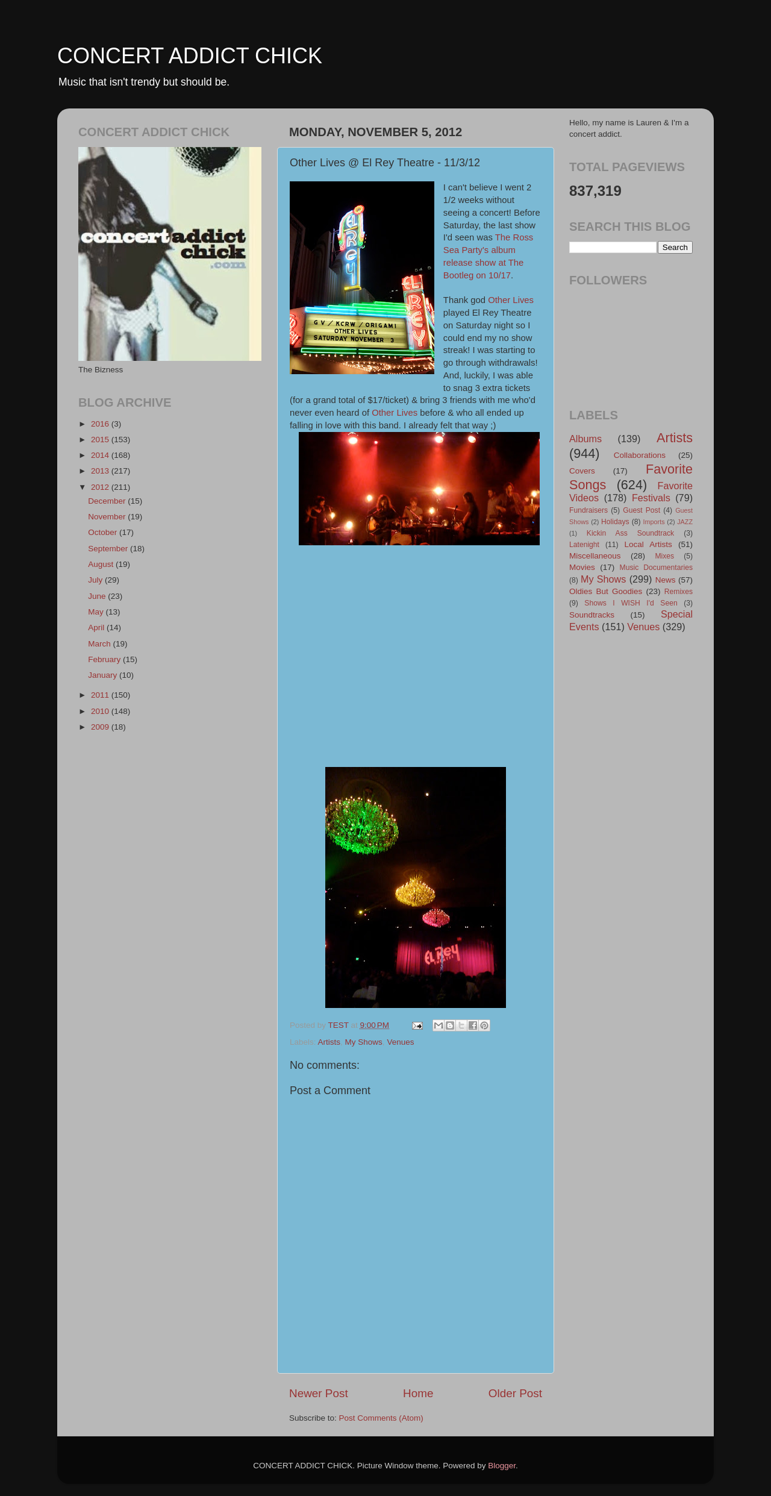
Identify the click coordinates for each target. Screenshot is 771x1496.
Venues (400, 1042)
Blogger (502, 1465)
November (108, 516)
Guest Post (641, 510)
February (105, 659)
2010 (101, 711)
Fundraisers (588, 510)
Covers (582, 470)
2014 (101, 455)
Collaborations (640, 455)
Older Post (515, 1393)
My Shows (363, 1042)
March (100, 643)
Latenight (584, 544)
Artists (329, 1042)
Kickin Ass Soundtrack (630, 533)
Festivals (651, 497)
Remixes (678, 591)
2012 (101, 487)
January (103, 675)
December (108, 500)
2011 (101, 694)
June (98, 596)
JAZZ (685, 521)
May (96, 611)
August (102, 564)
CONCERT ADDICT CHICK (189, 55)
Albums (585, 438)
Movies (582, 567)
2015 (101, 439)
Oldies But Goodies (605, 591)
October (103, 532)
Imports (654, 521)
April (97, 627)
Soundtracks (591, 614)
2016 (101, 423)
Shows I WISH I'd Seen (630, 603)
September (109, 548)
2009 (101, 726)
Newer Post (318, 1393)
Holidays (615, 522)
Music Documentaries (656, 567)
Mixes (664, 556)
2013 (101, 470)
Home (418, 1393)
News (665, 579)
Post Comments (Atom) (381, 1417)
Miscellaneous (595, 555)
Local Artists (648, 544)
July (96, 579)
